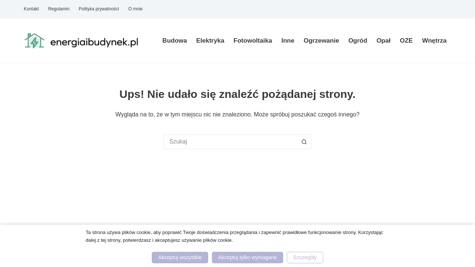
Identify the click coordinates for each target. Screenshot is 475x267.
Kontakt (31, 8)
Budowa (175, 40)
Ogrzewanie (321, 40)
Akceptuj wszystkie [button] (180, 257)
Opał (384, 40)
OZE (406, 40)
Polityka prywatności (99, 8)
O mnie (135, 8)
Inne (287, 40)
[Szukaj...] (230, 141)
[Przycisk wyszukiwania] (304, 141)
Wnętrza (434, 40)
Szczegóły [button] (305, 257)
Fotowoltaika (252, 40)
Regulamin (58, 8)
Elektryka (210, 40)
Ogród (357, 40)
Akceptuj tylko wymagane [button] (247, 257)
